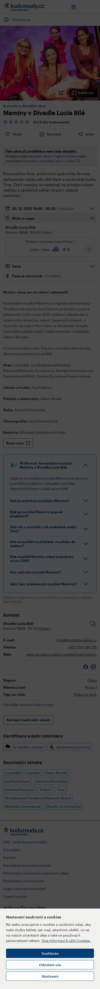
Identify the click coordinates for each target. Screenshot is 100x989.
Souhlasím (50, 953)
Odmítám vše (50, 965)
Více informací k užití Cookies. (66, 941)
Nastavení (50, 976)
